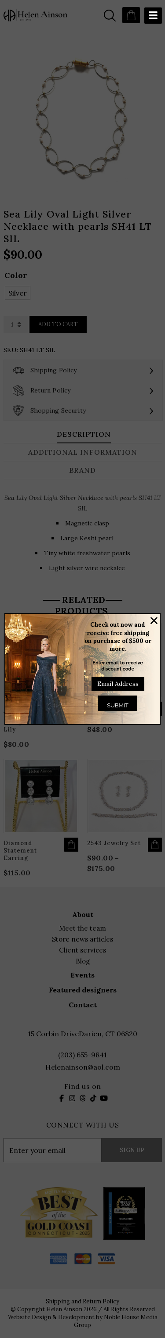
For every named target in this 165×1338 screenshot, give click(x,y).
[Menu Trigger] (153, 15)
